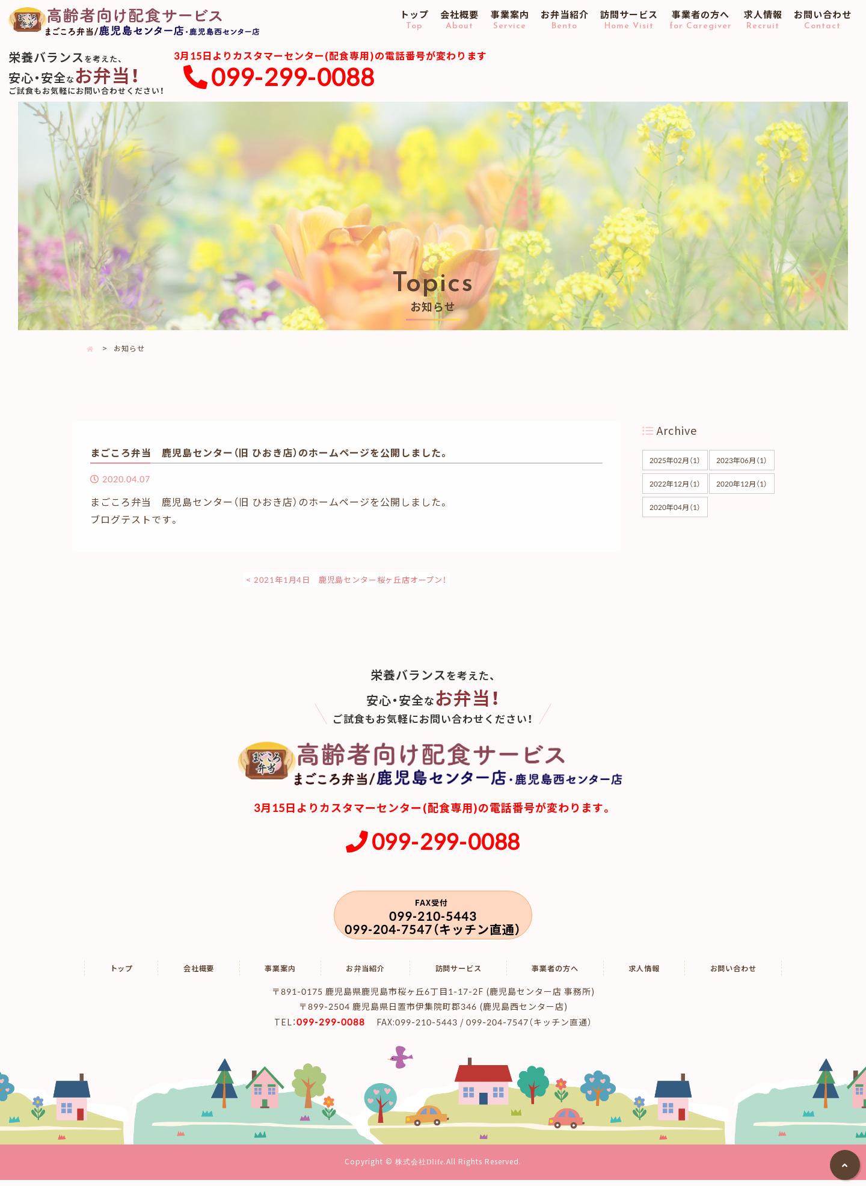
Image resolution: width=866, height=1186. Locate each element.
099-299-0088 (293, 76)
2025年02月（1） (674, 459)
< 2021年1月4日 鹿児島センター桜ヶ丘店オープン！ (346, 578)
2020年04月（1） (674, 506)
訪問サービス (629, 20)
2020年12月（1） (742, 483)
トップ (415, 20)
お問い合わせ (822, 20)
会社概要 (460, 20)
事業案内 (510, 20)
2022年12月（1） (674, 483)
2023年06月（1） (742, 459)
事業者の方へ (701, 20)
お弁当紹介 (564, 20)
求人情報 (763, 20)
